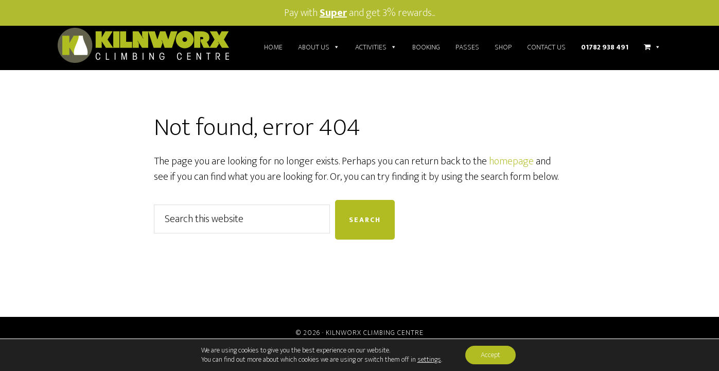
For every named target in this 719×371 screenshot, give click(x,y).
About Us (319, 47)
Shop (503, 47)
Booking (426, 47)
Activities (376, 47)
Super (333, 13)
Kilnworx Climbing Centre (375, 333)
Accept (490, 355)
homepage (511, 161)
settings (429, 359)
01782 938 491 (604, 47)
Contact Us (547, 47)
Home (273, 47)
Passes (467, 47)
